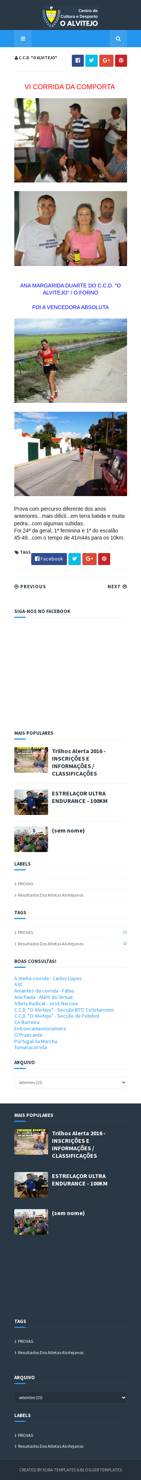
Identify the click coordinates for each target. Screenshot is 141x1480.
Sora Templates (59, 1470)
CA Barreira (26, 1022)
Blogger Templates (101, 1470)
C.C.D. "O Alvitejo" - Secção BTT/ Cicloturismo (64, 1009)
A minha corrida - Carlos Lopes (48, 978)
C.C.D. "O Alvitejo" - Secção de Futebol (56, 1015)
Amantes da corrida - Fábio (44, 990)
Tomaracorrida (30, 1047)
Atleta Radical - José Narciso (46, 1003)
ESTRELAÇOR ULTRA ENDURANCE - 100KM (80, 796)
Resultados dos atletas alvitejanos (50, 895)
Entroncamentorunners (40, 1028)
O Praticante (28, 1035)
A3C (18, 984)
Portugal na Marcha (35, 1041)
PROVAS (25, 884)
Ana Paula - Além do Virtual (43, 997)
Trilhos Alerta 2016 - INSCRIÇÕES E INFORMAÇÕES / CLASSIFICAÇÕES (79, 762)
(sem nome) (68, 830)
